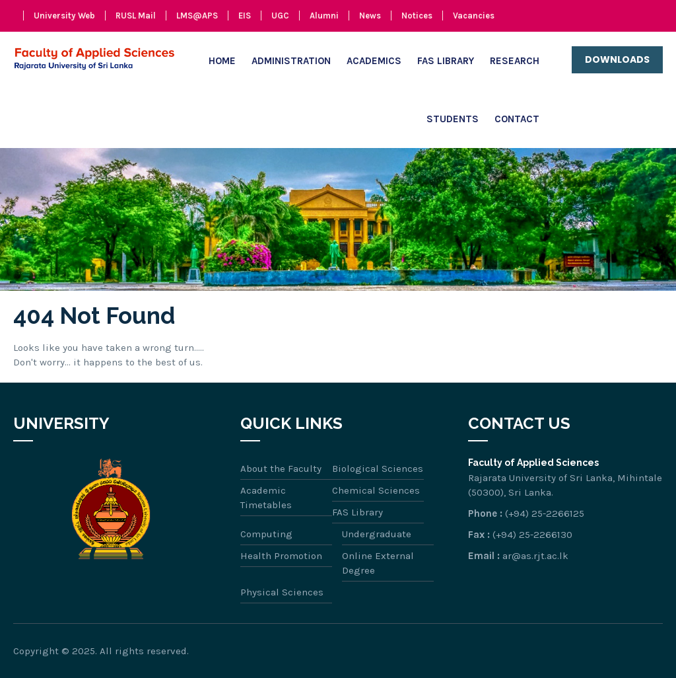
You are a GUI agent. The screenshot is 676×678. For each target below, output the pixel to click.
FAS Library (445, 61)
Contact (516, 119)
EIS (244, 15)
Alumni (324, 15)
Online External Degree (378, 563)
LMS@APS (197, 15)
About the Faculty (280, 468)
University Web (64, 15)
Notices (416, 15)
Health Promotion (281, 556)
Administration (291, 61)
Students (452, 119)
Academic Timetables (266, 497)
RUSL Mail (136, 15)
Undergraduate (376, 534)
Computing (266, 534)
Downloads (617, 59)
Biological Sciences (377, 468)
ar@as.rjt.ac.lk (535, 556)
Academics (374, 61)
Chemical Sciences (376, 490)
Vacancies (473, 15)
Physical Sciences (281, 592)
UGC (280, 15)
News (370, 15)
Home (222, 61)
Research (514, 61)
